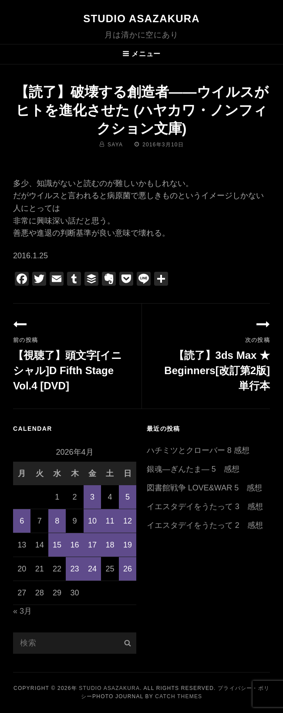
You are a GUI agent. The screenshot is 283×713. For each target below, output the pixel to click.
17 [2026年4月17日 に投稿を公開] (92, 545)
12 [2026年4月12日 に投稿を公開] (127, 521)
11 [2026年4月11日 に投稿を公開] (109, 521)
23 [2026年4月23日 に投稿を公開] (75, 568)
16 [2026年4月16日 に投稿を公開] (75, 545)
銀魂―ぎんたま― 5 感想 (193, 469)
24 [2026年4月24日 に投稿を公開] (92, 568)
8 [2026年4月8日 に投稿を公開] (57, 521)
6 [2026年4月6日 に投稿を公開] (22, 521)
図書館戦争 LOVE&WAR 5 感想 (204, 487)
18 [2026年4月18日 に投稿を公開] (109, 545)
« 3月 (22, 611)
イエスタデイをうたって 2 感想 (205, 525)
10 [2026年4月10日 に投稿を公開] (92, 521)
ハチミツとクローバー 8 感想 (198, 450)
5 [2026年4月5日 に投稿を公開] (127, 497)
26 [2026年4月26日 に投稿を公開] (127, 568)
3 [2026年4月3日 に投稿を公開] (92, 497)
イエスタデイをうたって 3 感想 (205, 506)
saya (115, 145)
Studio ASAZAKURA (141, 18)
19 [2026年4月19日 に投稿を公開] (127, 545)
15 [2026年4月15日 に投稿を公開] (57, 545)
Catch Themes (178, 696)
